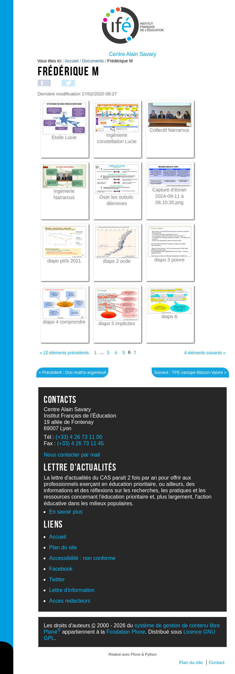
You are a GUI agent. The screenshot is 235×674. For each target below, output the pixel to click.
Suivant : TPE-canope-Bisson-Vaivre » (190, 372)
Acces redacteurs (69, 601)
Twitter (57, 579)
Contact (217, 662)
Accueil (71, 60)
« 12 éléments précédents (64, 352)
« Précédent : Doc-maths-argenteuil (72, 372)
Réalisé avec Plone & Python (133, 654)
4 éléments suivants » (205, 352)
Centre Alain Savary (132, 54)
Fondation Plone (125, 632)
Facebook (60, 569)
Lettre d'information (71, 590)
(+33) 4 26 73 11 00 (79, 437)
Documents (93, 60)
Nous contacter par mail (72, 455)
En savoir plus (66, 512)
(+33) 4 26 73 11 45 (80, 443)
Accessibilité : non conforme (82, 558)
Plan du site (63, 547)
